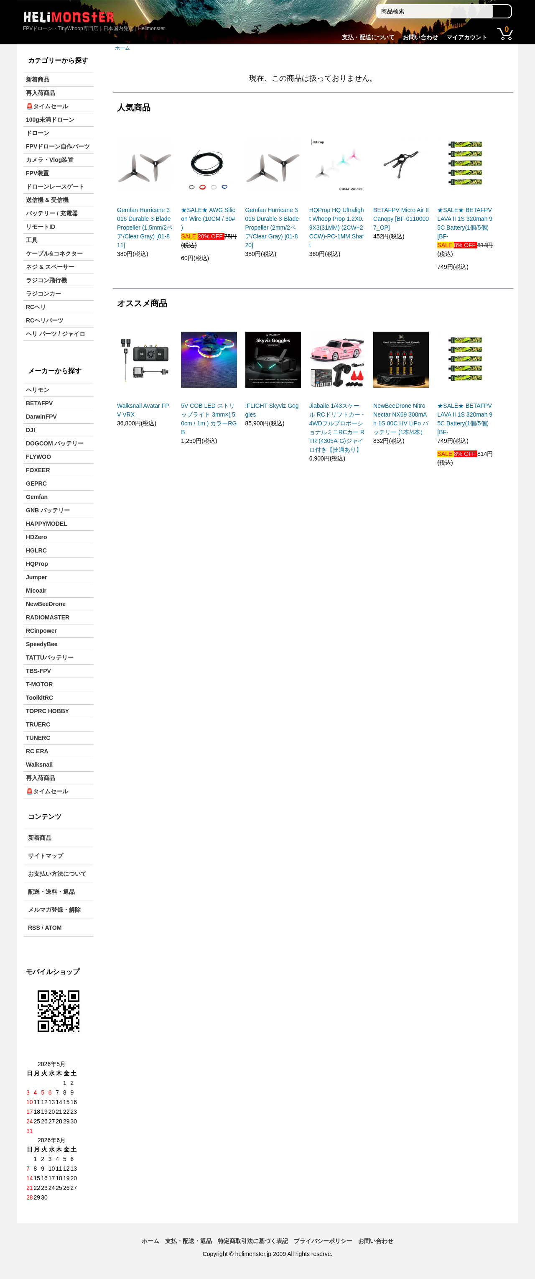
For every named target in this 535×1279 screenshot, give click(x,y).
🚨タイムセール (47, 106)
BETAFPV (39, 403)
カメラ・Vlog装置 (50, 159)
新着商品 (37, 79)
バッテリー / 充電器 (52, 213)
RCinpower (41, 630)
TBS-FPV (38, 671)
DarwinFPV (41, 416)
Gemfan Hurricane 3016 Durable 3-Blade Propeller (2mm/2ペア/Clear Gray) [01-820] (272, 227)
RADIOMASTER (47, 617)
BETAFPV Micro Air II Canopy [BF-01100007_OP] (401, 219)
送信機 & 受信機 (47, 200)
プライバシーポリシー (323, 1241)
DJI (30, 430)
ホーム (122, 48)
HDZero (36, 537)
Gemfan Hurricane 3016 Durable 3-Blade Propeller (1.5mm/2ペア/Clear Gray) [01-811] (145, 227)
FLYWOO (38, 456)
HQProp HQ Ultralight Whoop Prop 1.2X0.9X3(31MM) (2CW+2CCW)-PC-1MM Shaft (336, 227)
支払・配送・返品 (188, 1241)
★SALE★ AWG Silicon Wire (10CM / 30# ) (208, 219)
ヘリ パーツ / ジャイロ (55, 333)
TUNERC (38, 737)
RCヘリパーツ (45, 320)
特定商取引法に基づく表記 (253, 1241)
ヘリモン (37, 389)
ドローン (37, 133)
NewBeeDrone (46, 604)
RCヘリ (36, 307)
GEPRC (36, 483)
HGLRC (36, 550)
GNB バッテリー (48, 510)
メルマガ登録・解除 (54, 909)
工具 (32, 240)
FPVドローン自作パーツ (58, 146)
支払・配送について (368, 37)
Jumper (36, 577)
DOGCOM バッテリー (55, 443)
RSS (34, 927)
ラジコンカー (43, 293)
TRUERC (38, 724)
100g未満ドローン (50, 119)
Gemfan (37, 497)
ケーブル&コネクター (54, 253)
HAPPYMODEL (46, 523)
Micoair (36, 590)
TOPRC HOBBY (47, 711)
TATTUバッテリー (50, 657)
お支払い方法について (57, 873)
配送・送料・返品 (51, 891)
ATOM (53, 927)
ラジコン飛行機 (46, 280)
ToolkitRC (39, 697)
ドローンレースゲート (55, 186)
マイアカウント (466, 37)
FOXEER (38, 470)
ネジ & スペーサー (50, 266)
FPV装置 (37, 173)
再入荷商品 (40, 93)
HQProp (37, 563)
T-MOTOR (39, 684)
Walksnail (39, 764)
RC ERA (37, 751)
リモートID (40, 226)
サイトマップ (45, 855)
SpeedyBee (41, 644)
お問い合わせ (420, 37)
